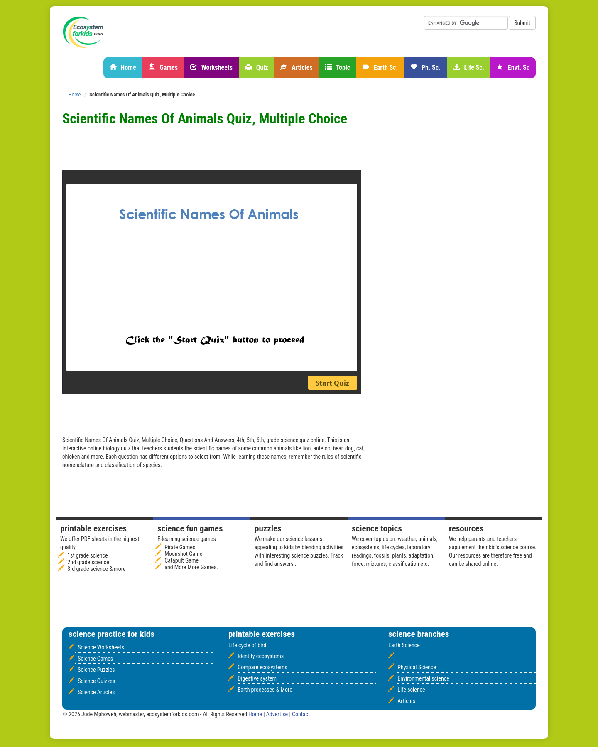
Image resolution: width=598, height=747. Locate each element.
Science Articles (96, 692)
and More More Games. (191, 567)
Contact (301, 714)
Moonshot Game (183, 553)
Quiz (256, 67)
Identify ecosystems (261, 656)
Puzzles (268, 528)
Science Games (95, 658)
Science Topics (377, 528)
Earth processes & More (265, 689)
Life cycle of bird (247, 645)
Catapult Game (181, 560)
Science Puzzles (96, 669)
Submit (522, 23)
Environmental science (423, 678)
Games (163, 67)
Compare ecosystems (262, 667)
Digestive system (257, 678)
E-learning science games (186, 539)
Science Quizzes (96, 681)
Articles (296, 67)
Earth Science (404, 645)
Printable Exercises (93, 528)
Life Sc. (468, 67)
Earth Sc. (380, 67)
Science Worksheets (101, 647)
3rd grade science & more (96, 568)
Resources (466, 528)
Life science (411, 689)
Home (123, 67)
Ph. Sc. (425, 67)
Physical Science (416, 667)
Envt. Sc (513, 67)
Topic (337, 67)
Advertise (277, 714)
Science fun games (190, 528)
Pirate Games (179, 547)
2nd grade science (88, 562)
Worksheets (211, 67)
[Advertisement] (263, 149)
